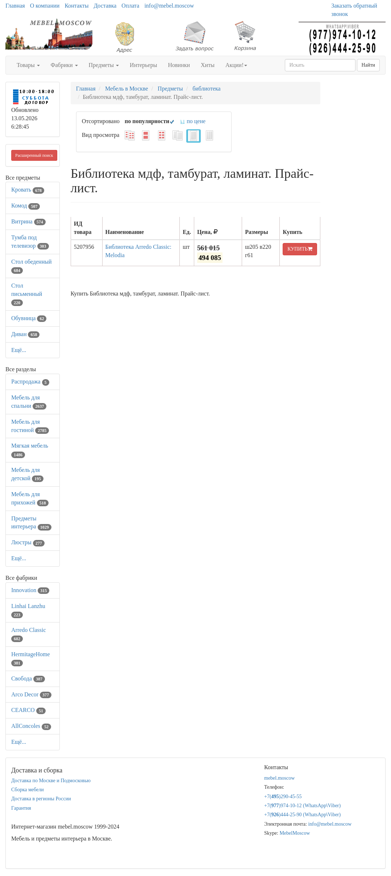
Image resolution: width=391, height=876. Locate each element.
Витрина (28, 221)
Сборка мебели (27, 789)
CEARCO (28, 710)
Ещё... (18, 350)
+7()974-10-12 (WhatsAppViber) (302, 805)
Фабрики (64, 65)
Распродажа (30, 381)
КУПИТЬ (299, 249)
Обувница (28, 318)
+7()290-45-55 (283, 796)
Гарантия (21, 808)
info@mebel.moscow (169, 6)
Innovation (30, 590)
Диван (25, 334)
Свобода (28, 678)
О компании (45, 6)
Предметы (104, 65)
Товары (28, 65)
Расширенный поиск (34, 155)
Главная (15, 6)
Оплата (130, 6)
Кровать (27, 189)
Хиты (208, 65)
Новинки (179, 65)
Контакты (76, 6)
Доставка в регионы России (41, 798)
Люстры (28, 542)
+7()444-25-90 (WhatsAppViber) (302, 814)
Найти (368, 65)
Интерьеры (143, 65)
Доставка (104, 6)
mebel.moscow (279, 778)
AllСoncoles (31, 726)
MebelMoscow (294, 833)
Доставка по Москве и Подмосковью (51, 780)
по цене (192, 121)
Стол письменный (26, 293)
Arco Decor (31, 694)
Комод (25, 205)
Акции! (236, 65)
